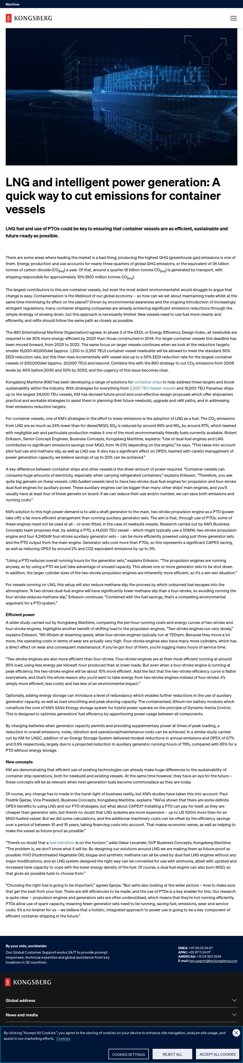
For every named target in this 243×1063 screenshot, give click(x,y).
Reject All (172, 1056)
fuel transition (62, 842)
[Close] (236, 1035)
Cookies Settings (128, 1056)
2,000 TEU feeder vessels (153, 388)
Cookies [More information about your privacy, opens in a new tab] (63, 1040)
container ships (148, 381)
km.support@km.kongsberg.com (213, 960)
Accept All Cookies (218, 1056)
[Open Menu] (233, 18)
